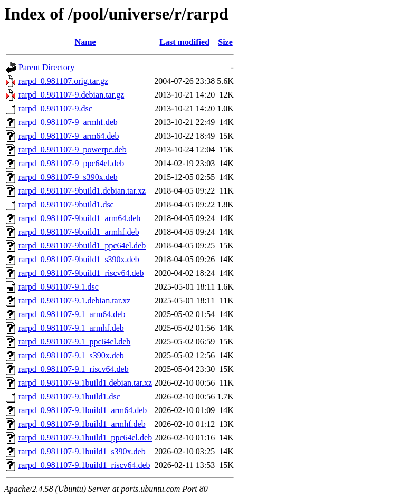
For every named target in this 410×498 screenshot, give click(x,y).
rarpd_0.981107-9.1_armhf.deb (71, 327)
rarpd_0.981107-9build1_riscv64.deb (81, 273)
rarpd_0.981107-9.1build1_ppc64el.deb (85, 437)
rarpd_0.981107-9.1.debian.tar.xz (74, 300)
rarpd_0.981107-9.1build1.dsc (69, 396)
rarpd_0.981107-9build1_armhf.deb (78, 231)
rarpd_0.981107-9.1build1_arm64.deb (82, 410)
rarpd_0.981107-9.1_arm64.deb (71, 314)
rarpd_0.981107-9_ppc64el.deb (71, 163)
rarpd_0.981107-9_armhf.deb (68, 122)
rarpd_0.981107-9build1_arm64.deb (79, 218)
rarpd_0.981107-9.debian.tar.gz (71, 94)
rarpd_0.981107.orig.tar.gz (63, 80)
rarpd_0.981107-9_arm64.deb (68, 135)
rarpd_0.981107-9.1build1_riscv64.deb (84, 465)
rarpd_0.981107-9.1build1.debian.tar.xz (85, 382)
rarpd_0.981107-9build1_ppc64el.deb (82, 245)
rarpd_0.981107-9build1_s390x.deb (78, 259)
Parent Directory (46, 67)
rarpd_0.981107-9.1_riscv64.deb (73, 369)
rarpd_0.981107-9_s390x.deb (68, 177)
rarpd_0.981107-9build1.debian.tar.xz (82, 190)
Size (225, 41)
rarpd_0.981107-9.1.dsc (58, 286)
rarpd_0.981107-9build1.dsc (66, 204)
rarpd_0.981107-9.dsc (55, 108)
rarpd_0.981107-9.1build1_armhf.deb (82, 423)
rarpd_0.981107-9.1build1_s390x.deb (82, 451)
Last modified (184, 41)
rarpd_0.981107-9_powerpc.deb (72, 149)
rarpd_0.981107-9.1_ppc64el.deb (74, 341)
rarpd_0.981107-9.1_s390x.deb (71, 355)
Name (85, 41)
